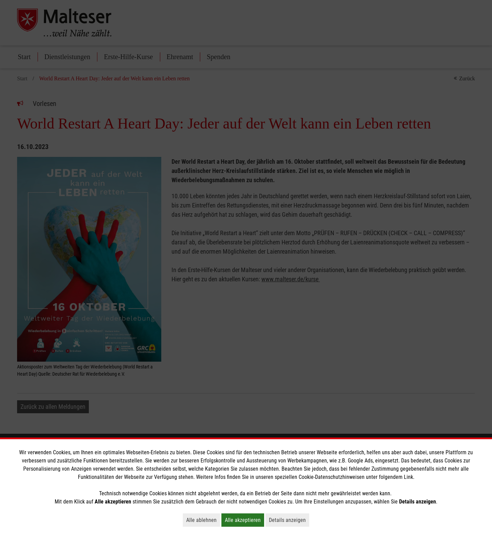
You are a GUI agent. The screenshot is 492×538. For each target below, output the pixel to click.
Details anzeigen (289, 519)
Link (408, 477)
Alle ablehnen (203, 519)
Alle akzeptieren (244, 519)
